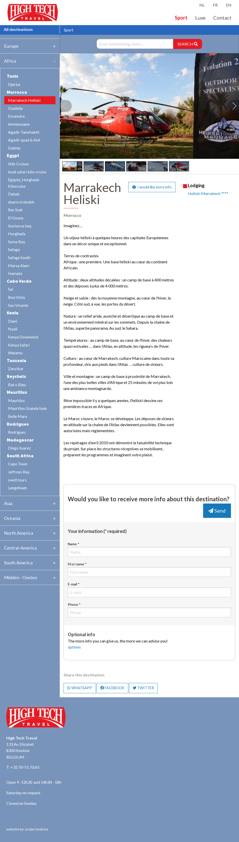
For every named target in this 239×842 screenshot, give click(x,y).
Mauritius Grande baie (27, 408)
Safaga (14, 249)
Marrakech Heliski (24, 100)
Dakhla (14, 147)
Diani (12, 321)
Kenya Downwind (23, 336)
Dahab (14, 193)
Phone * (149, 609)
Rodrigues (17, 432)
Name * (149, 549)
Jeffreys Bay (19, 471)
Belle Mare (17, 416)
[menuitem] (69, 30)
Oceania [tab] (12, 518)
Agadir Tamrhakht (23, 132)
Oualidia (15, 108)
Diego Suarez (19, 447)
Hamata (15, 273)
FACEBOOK (112, 688)
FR (215, 5)
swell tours (17, 479)
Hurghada (16, 233)
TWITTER (143, 688)
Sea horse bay (20, 225)
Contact (222, 18)
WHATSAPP (79, 688)
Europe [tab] (11, 46)
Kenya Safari (19, 344)
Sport (181, 18)
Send (217, 511)
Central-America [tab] (20, 548)
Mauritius (16, 400)
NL (202, 5)
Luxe (200, 18)
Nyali (12, 328)
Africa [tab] (10, 61)
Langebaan (17, 487)
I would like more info (152, 187)
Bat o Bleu (17, 384)
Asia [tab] (8, 503)
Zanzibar (16, 368)
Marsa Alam (18, 265)
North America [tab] (18, 533)
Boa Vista (16, 297)
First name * (149, 569)
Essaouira (16, 116)
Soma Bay (16, 241)
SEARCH (187, 43)
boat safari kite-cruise (27, 171)
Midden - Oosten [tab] (20, 577)
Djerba (14, 84)
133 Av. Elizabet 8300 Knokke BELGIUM (20, 750)
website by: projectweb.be (27, 829)
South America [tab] (18, 562)
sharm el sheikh (21, 202)
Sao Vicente (18, 305)
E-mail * (149, 589)
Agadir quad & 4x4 (24, 139)
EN (228, 5)
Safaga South (19, 257)
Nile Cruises (18, 163)
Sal (10, 289)
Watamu (15, 352)
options (74, 647)
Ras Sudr (15, 209)
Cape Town (17, 463)
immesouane (19, 124)
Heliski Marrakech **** (208, 193)
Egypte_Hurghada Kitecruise (23, 182)
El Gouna (15, 217)
